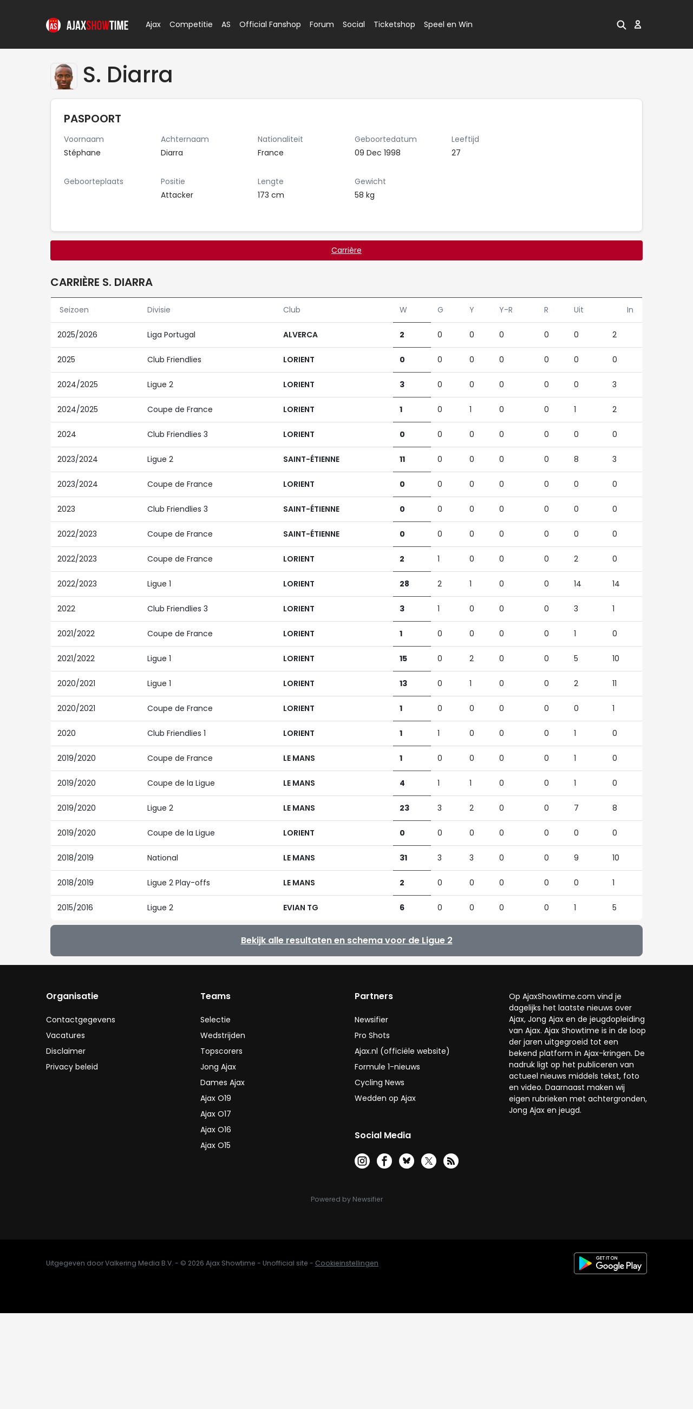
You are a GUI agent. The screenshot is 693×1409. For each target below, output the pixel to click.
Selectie (215, 1019)
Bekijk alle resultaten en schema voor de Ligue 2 (347, 940)
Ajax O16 (215, 1129)
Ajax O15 (215, 1145)
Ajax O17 (215, 1113)
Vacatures (65, 1035)
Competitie (186, 24)
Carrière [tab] (346, 250)
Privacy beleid (72, 1066)
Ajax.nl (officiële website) (402, 1051)
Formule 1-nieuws (387, 1066)
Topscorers (221, 1051)
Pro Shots (372, 1035)
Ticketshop (394, 24)
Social (352, 24)
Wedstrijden (222, 1035)
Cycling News (379, 1082)
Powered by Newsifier (347, 1199)
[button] (621, 24)
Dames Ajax (222, 1082)
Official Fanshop (263, 24)
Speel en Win (448, 24)
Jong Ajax (218, 1066)
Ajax (152, 24)
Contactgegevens (80, 1019)
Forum (322, 24)
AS (226, 24)
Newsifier (371, 1019)
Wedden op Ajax (385, 1098)
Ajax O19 (215, 1098)
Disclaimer (66, 1051)
